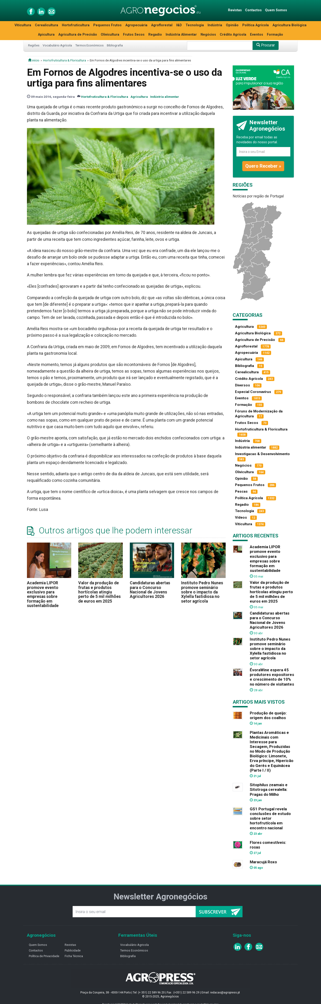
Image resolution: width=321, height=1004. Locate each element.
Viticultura (23, 25)
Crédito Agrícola (233, 35)
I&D (179, 25)
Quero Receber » (263, 166)
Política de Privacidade (44, 956)
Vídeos (241, 517)
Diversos (242, 385)
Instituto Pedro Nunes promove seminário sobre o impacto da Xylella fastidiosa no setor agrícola (202, 592)
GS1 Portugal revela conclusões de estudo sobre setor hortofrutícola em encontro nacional (270, 818)
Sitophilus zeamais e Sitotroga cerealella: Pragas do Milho (268, 789)
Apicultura (46, 35)
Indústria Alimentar (181, 35)
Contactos (253, 10)
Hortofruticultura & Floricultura (64, 60)
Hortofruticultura (76, 25)
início (33, 60)
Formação (275, 35)
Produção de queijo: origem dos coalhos (268, 715)
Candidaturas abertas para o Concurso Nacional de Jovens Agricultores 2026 (150, 590)
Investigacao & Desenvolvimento (262, 454)
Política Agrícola (255, 25)
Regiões (33, 45)
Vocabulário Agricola (134, 945)
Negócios (208, 35)
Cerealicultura (46, 25)
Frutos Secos (134, 35)
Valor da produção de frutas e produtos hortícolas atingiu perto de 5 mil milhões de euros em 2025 (99, 592)
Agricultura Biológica (289, 25)
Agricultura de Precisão (77, 35)
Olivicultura (110, 35)
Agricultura (139, 96)
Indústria (215, 25)
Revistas (235, 10)
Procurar (265, 45)
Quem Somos (276, 10)
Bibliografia (115, 45)
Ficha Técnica (74, 956)
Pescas (241, 491)
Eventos (256, 35)
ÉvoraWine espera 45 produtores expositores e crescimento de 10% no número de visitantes (272, 677)
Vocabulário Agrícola (57, 45)
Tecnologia (195, 25)
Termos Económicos (89, 45)
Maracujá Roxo (263, 862)
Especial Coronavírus (253, 392)
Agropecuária (136, 25)
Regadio (155, 35)
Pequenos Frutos (107, 25)
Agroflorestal (161, 25)
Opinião (232, 25)
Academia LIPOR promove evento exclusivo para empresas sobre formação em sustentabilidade (43, 594)
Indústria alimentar (164, 96)
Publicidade (73, 950)
